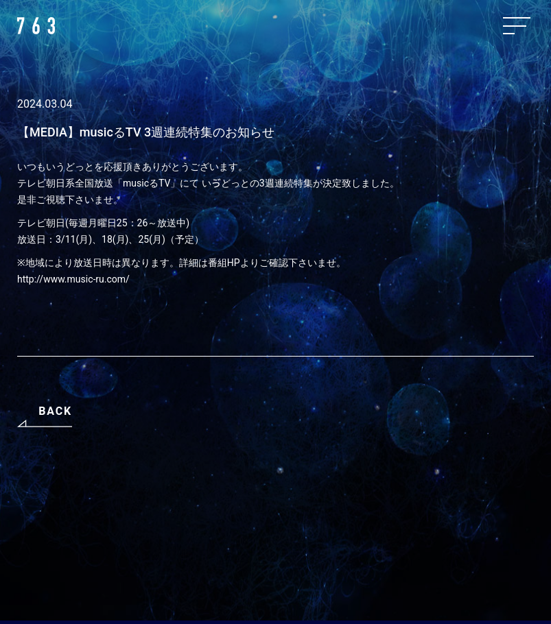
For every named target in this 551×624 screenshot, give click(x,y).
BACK (55, 411)
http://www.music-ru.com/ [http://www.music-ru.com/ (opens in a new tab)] (73, 279)
